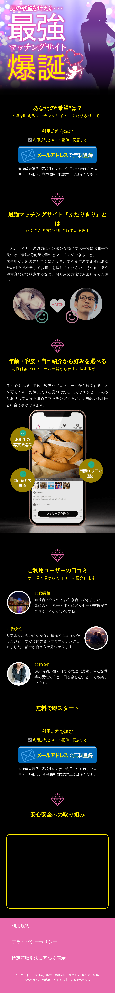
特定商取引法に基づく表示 (38, 958)
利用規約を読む (57, 131)
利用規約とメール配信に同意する (60, 140)
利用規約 (20, 925)
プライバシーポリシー (34, 941)
